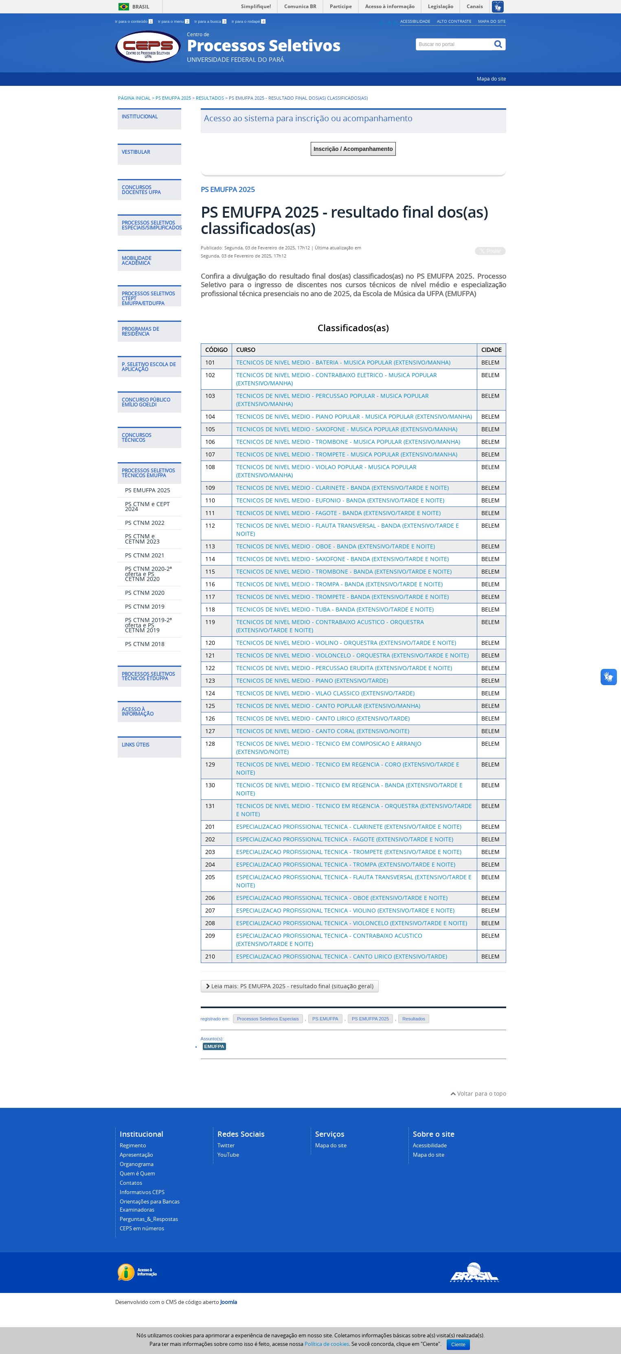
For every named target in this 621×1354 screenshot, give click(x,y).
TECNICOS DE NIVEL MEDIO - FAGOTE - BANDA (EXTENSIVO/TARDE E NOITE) (338, 513)
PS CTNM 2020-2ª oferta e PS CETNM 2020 (148, 574)
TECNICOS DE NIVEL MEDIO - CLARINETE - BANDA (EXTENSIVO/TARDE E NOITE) (342, 487)
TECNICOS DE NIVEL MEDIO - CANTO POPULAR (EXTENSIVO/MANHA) (328, 706)
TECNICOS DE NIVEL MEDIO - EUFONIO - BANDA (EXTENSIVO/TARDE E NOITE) (340, 500)
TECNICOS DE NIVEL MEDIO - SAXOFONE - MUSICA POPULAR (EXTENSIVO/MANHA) (346, 429)
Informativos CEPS (142, 1192)
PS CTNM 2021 (145, 555)
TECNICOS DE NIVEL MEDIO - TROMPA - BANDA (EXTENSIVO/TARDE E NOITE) (339, 584)
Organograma (137, 1164)
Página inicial (134, 98)
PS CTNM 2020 (145, 592)
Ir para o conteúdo (134, 21)
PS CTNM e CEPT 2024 (147, 506)
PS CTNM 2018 (145, 644)
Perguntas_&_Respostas (149, 1219)
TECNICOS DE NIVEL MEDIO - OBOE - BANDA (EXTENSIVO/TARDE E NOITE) (335, 546)
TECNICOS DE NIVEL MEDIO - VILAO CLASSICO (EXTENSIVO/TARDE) (325, 693)
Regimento (133, 1145)
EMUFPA (214, 1046)
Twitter (226, 1145)
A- (396, 23)
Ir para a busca (211, 21)
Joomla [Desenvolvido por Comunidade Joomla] (228, 1302)
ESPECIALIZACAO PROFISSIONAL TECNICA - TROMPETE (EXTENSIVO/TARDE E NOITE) (348, 852)
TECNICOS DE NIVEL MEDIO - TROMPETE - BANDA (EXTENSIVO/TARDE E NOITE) (342, 597)
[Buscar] (499, 44)
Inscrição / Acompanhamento (353, 149)
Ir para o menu (174, 21)
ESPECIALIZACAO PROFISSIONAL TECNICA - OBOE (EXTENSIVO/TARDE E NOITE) (342, 898)
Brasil (140, 6)
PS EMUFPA (325, 1018)
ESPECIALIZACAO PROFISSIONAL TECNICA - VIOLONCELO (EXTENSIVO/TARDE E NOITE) (351, 923)
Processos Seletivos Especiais (268, 1018)
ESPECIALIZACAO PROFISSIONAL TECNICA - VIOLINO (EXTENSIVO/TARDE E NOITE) (345, 910)
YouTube (228, 1154)
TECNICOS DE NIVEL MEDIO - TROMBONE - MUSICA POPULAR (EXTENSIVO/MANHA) (348, 442)
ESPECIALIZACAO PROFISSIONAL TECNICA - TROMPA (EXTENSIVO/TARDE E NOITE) (345, 864)
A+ (382, 23)
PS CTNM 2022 (145, 522)
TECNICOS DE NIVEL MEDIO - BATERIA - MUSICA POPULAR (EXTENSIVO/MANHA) (343, 362)
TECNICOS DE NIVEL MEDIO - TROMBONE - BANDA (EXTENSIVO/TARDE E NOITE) (344, 571)
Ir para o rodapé (249, 21)
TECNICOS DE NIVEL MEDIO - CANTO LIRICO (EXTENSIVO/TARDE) (323, 718)
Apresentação (136, 1154)
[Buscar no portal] (454, 44)
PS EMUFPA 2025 (173, 98)
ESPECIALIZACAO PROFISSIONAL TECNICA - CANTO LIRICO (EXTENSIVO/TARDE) (341, 956)
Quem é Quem (137, 1173)
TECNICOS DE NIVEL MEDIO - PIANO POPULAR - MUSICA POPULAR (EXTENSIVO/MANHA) (354, 416)
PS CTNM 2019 (145, 606)
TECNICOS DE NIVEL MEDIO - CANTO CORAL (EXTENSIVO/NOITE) (322, 731)
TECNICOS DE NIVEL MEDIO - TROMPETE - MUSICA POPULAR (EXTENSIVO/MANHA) (346, 454)
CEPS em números (142, 1228)
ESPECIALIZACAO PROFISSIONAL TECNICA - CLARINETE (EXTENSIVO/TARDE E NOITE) (348, 826)
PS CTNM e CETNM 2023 (142, 538)
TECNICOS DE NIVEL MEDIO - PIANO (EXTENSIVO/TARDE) (312, 680)
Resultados (210, 98)
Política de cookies (327, 1343)
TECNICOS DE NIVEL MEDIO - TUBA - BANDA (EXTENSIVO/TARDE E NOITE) (335, 609)
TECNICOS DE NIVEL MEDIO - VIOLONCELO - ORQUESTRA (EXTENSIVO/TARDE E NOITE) (352, 655)
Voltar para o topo (478, 1093)
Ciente (458, 1344)
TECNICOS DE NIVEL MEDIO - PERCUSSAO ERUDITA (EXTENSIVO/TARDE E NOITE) (344, 668)
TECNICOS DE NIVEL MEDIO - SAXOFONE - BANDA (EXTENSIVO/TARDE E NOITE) (342, 559)
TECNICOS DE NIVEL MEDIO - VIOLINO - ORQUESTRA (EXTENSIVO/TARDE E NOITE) (346, 642)
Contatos (131, 1182)
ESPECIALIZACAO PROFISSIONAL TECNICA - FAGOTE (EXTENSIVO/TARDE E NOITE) (344, 839)
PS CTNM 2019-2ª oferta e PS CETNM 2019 (148, 625)
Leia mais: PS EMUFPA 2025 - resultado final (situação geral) (289, 986)
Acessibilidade (415, 21)
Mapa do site (492, 21)
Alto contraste (454, 21)
